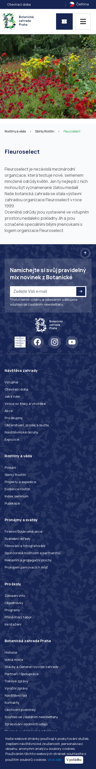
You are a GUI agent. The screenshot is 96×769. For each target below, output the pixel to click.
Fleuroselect (71, 131)
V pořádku (74, 760)
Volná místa (14, 659)
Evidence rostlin (17, 489)
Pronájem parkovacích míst (26, 567)
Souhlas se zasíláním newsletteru (31, 717)
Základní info (15, 595)
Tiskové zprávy (16, 681)
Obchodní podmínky (20, 709)
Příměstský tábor (18, 617)
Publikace (12, 503)
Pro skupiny (14, 418)
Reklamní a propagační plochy (28, 560)
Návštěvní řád (16, 695)
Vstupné (11, 382)
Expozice (12, 439)
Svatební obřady (17, 538)
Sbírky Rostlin (44, 131)
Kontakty (12, 702)
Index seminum (16, 496)
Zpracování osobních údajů (26, 724)
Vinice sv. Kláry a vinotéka (25, 403)
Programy (12, 610)
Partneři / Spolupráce (21, 674)
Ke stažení (13, 624)
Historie (11, 652)
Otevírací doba (19, 4)
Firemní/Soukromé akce (23, 531)
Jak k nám (12, 396)
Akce (9, 410)
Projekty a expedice (20, 482)
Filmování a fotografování (25, 545)
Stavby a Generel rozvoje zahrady (32, 666)
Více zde (54, 759)
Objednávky (14, 602)
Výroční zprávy (16, 688)
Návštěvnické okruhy (21, 432)
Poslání (10, 467)
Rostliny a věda (15, 131)
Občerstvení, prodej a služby (27, 425)
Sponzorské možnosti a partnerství (32, 553)
